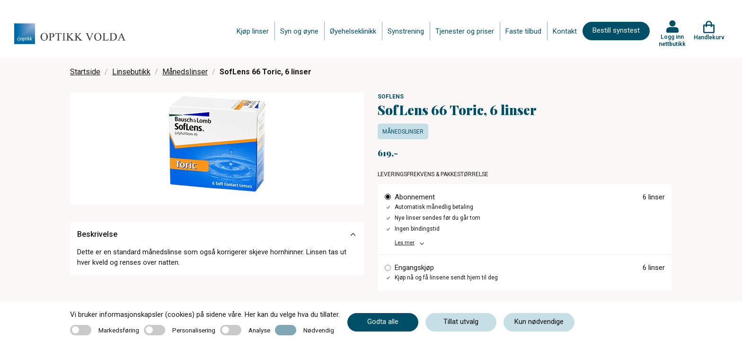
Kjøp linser (253, 31)
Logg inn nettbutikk (672, 40)
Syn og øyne (299, 31)
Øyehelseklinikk (353, 31)
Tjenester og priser (464, 31)
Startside (85, 71)
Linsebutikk (131, 71)
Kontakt (565, 31)
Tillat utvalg (460, 321)
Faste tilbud (523, 31)
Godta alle (382, 321)
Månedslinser (185, 71)
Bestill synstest (616, 30)
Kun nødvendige (539, 321)
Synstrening (406, 31)
